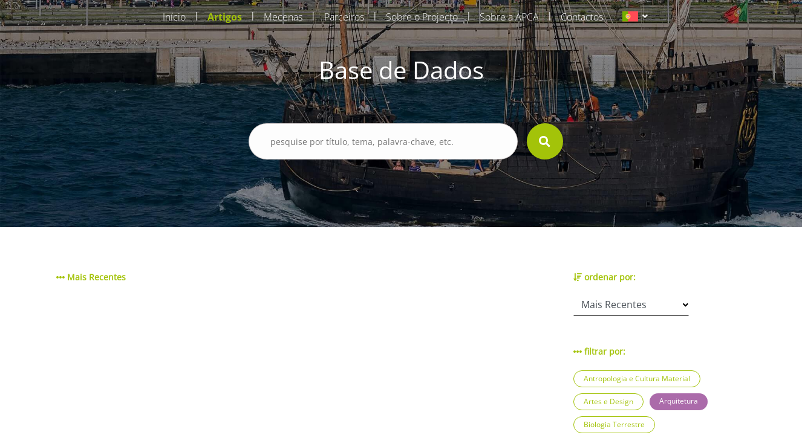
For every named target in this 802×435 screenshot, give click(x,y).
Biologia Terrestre (614, 424)
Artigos (224, 17)
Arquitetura (678, 401)
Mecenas (283, 17)
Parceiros (344, 17)
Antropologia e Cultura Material (637, 378)
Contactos (582, 17)
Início (174, 17)
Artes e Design (608, 401)
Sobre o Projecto (422, 17)
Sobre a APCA (509, 17)
